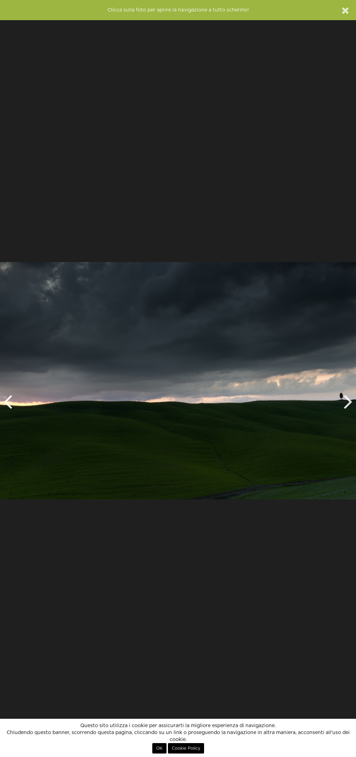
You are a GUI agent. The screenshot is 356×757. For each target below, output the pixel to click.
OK (159, 748)
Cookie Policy (186, 748)
